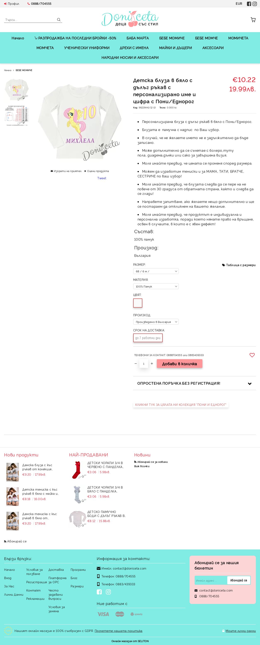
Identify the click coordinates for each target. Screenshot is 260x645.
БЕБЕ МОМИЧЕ (172, 38)
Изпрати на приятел (68, 171)
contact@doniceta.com (129, 568)
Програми (78, 569)
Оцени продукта (98, 171)
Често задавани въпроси (55, 594)
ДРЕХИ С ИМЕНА (134, 47)
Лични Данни (13, 594)
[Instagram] (109, 592)
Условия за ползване (34, 571)
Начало (18, 38)
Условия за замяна (56, 609)
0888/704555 (41, 3)
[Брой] (143, 363)
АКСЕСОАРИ (213, 47)
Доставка (56, 569)
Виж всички (142, 466)
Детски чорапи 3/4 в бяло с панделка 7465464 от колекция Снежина (105, 489)
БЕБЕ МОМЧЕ (206, 38)
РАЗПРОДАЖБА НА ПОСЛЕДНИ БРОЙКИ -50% (75, 38)
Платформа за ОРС (57, 580)
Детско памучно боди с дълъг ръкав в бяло (106, 514)
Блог (74, 578)
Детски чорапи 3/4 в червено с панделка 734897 (105, 465)
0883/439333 (125, 584)
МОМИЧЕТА (238, 38)
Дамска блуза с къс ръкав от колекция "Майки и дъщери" (37, 467)
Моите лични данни (241, 631)
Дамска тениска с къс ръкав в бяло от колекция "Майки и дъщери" (39, 516)
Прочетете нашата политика (119, 631)
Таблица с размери (241, 265)
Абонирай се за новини (152, 461)
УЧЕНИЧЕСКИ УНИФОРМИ (86, 47)
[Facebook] (100, 592)
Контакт (33, 590)
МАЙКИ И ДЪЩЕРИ (175, 47)
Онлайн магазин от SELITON (130, 641)
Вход (7, 578)
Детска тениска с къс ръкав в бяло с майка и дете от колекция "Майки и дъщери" (39, 491)
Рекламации (35, 598)
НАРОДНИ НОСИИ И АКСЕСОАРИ (130, 57)
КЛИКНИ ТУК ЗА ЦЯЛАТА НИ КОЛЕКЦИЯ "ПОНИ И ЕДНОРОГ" (180, 404)
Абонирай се (17, 541)
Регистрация (36, 582)
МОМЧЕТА (45, 47)
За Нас (9, 586)
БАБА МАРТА (138, 38)
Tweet (101, 178)
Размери (77, 586)
